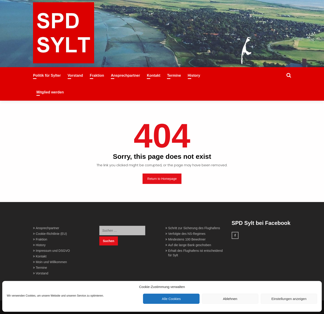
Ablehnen (230, 299)
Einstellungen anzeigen (288, 299)
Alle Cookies (171, 299)
